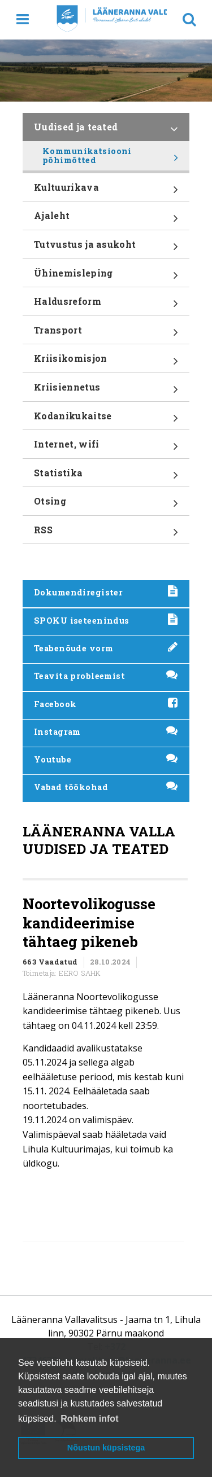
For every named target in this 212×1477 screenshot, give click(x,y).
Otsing (106, 505)
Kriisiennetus (106, 391)
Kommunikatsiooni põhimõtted (110, 158)
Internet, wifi (106, 448)
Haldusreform (106, 305)
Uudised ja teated (106, 131)
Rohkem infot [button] (89, 1418)
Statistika (106, 477)
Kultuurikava (106, 191)
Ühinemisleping (106, 277)
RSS (106, 534)
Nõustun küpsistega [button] (106, 1447)
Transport (106, 334)
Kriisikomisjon (106, 362)
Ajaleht (106, 219)
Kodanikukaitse (106, 420)
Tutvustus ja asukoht (106, 248)
